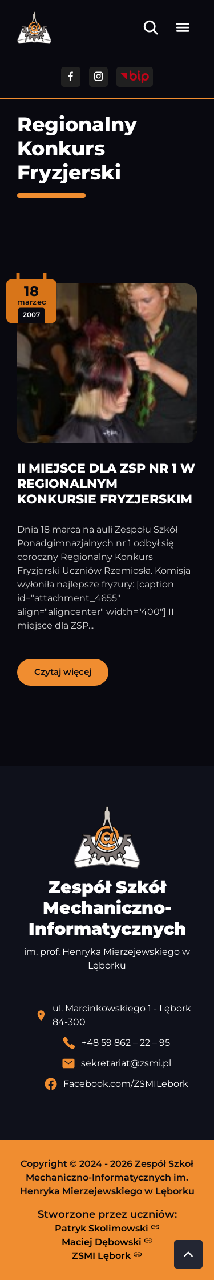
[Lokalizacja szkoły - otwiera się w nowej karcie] (116, 1015)
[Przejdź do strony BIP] (134, 77)
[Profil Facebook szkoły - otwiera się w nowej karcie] (116, 1084)
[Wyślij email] (116, 1063)
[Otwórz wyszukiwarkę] (150, 27)
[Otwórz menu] (182, 27)
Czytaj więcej (62, 671)
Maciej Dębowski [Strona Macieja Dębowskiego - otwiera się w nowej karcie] (107, 1241)
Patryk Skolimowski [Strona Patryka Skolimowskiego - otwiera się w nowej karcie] (107, 1228)
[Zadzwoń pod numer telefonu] (116, 1043)
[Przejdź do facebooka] (70, 77)
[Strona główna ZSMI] (34, 27)
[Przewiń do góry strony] (188, 1254)
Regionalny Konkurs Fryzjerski (77, 148)
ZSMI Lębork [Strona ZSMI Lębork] (107, 1255)
